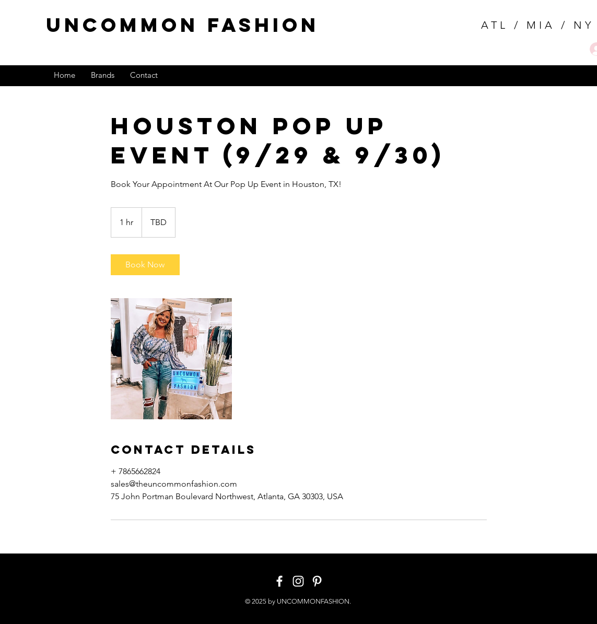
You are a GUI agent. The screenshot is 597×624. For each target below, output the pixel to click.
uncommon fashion (182, 25)
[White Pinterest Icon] (317, 581)
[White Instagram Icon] (298, 581)
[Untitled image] (171, 358)
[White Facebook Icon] (279, 581)
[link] (145, 264)
